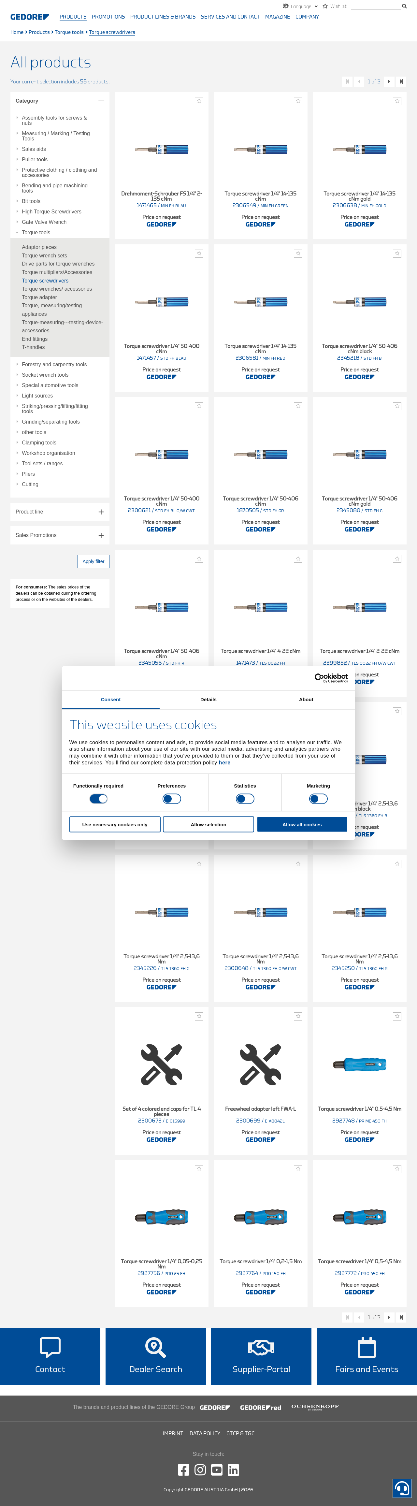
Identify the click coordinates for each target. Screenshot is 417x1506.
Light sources (37, 395)
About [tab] (306, 699)
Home (16, 32)
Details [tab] (208, 699)
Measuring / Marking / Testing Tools (56, 136)
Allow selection (208, 824)
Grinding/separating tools (51, 422)
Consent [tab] (111, 699)
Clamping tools (39, 442)
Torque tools (69, 32)
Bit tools (31, 201)
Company (307, 17)
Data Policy (205, 1433)
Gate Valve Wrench (44, 222)
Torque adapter (39, 297)
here (225, 762)
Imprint (173, 1433)
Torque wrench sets (44, 255)
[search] (376, 7)
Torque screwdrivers (45, 280)
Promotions (108, 17)
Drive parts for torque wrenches (58, 264)
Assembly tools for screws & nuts (54, 120)
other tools (34, 432)
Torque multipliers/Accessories (57, 272)
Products (73, 17)
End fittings (35, 339)
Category (27, 101)
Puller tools (35, 159)
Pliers (28, 474)
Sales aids (34, 149)
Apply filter (93, 561)
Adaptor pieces (39, 247)
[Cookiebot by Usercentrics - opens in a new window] (319, 678)
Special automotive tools (50, 385)
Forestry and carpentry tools (54, 364)
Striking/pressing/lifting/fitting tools (55, 409)
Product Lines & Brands (163, 17)
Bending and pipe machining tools (55, 188)
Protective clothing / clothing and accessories (59, 172)
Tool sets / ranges (42, 463)
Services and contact (230, 17)
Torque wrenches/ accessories (57, 289)
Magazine (277, 17)
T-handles (33, 347)
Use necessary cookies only (114, 824)
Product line (29, 511)
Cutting (30, 484)
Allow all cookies (302, 824)
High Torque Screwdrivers (51, 211)
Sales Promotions (36, 535)
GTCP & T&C (240, 1433)
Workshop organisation (48, 453)
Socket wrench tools (45, 375)
